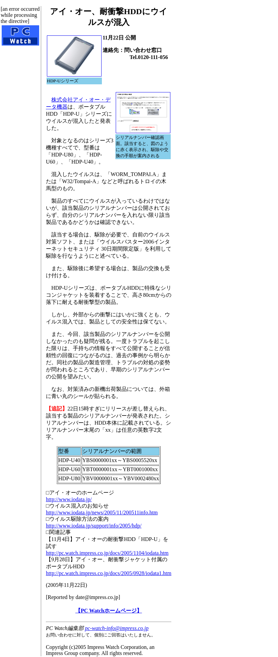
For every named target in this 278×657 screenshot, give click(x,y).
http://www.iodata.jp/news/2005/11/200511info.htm (102, 512)
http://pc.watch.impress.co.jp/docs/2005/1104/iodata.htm (107, 553)
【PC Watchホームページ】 (108, 610)
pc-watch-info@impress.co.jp (116, 628)
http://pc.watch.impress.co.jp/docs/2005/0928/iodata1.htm (108, 573)
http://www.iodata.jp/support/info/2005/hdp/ (93, 526)
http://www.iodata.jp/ (69, 499)
